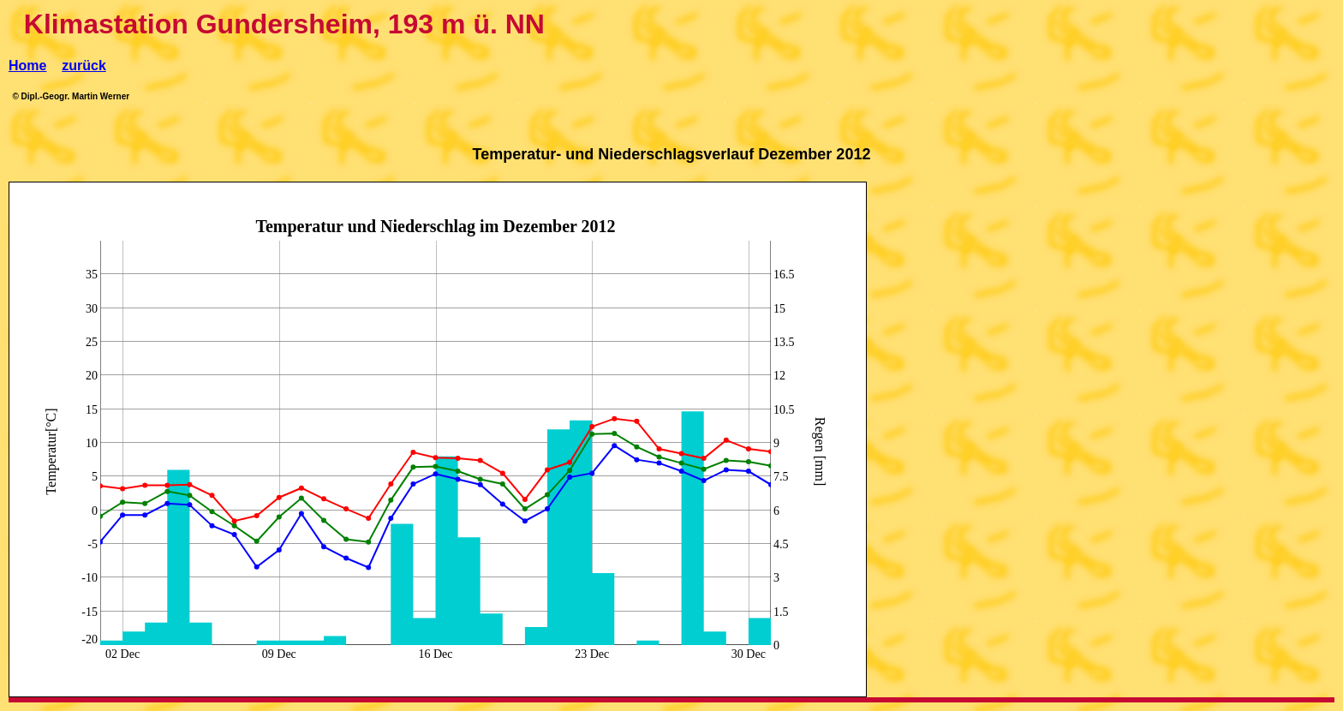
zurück (84, 65)
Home (27, 65)
